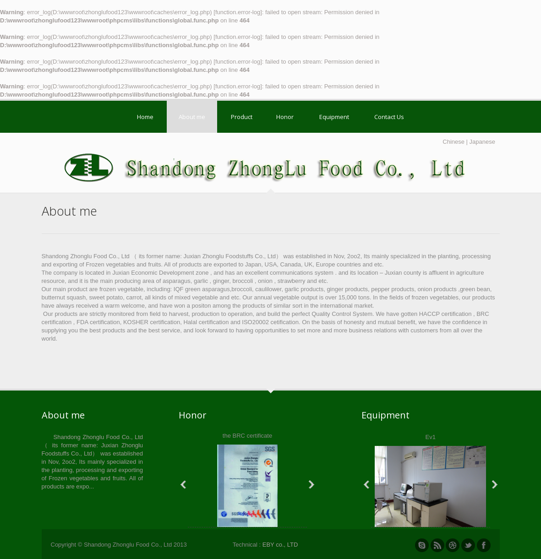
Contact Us (389, 117)
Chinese (453, 141)
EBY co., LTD (280, 544)
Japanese (482, 141)
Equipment (334, 117)
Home (145, 117)
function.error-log (237, 12)
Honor (285, 117)
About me (192, 117)
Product (241, 117)
